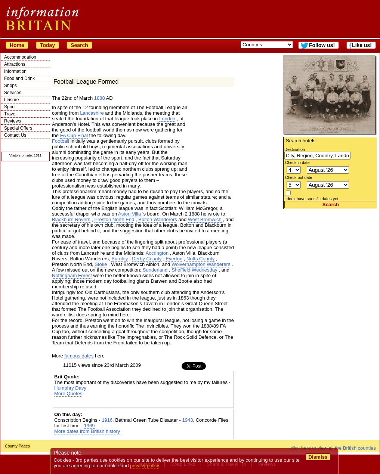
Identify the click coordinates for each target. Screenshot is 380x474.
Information (15, 71)
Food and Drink (19, 78)
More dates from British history (87, 431)
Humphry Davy (70, 388)
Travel (10, 114)
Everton (174, 258)
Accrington (157, 253)
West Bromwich (205, 219)
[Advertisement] (330, 256)
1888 (99, 98)
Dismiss (317, 457)
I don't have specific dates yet (311, 198)
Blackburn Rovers (71, 219)
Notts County (200, 258)
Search (79, 45)
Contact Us (15, 135)
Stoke (101, 264)
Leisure (11, 99)
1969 (89, 425)
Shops (10, 85)
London (167, 118)
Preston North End (114, 219)
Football (60, 141)
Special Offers (18, 128)
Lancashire (92, 113)
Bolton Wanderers (157, 219)
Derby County (146, 258)
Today (47, 45)
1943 (187, 420)
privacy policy (144, 465)
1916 (107, 420)
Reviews (12, 121)
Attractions (14, 64)
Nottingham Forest (72, 275)
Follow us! (322, 45)
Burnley (119, 258)
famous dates (78, 356)
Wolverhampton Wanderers (201, 264)
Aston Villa (129, 214)
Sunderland (155, 270)
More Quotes (68, 393)
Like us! (362, 45)
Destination (294, 149)
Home (17, 45)
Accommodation (20, 57)
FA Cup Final (74, 135)
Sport (9, 106)
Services (12, 92)
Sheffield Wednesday (194, 270)
